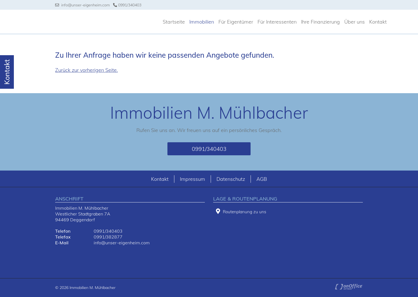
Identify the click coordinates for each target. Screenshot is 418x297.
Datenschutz (230, 179)
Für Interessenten (277, 22)
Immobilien (201, 22)
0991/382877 (108, 237)
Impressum (192, 179)
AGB (261, 179)
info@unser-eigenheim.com (82, 4)
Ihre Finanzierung (320, 22)
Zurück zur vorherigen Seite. (86, 70)
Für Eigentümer (235, 22)
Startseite (174, 22)
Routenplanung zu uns (241, 211)
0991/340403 (127, 4)
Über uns (354, 22)
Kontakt (378, 22)
